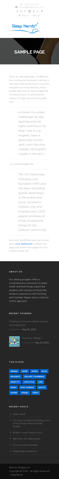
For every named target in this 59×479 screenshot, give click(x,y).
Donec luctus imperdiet (25, 445)
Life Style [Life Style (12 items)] (29, 382)
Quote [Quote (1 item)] (41, 387)
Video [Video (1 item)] (36, 393)
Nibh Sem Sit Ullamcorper (26, 438)
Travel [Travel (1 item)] (25, 393)
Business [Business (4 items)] (15, 376)
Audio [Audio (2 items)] (35, 371)
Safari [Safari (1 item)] (14, 393)
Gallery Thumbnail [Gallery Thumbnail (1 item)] (34, 376)
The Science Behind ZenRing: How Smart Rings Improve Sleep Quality (31, 423)
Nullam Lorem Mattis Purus (27, 432)
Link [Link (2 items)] (40, 382)
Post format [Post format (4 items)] (27, 387)
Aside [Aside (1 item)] (24, 371)
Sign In (25, 15)
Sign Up (36, 15)
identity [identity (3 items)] (15, 382)
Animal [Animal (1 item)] (14, 371)
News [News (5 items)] (13, 387)
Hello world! (19, 414)
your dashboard (23, 243)
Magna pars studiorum (25, 451)
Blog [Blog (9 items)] (44, 371)
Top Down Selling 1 (32, 338)
